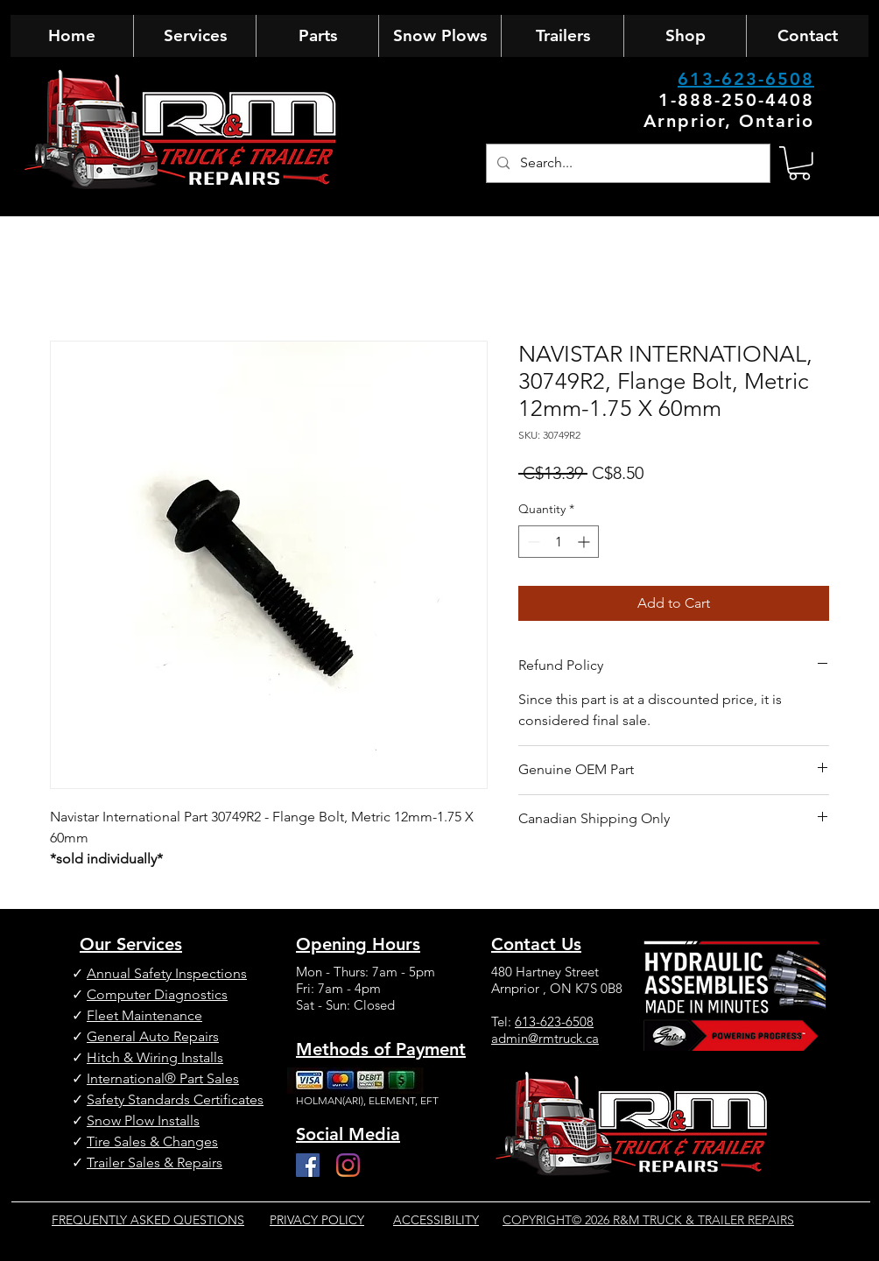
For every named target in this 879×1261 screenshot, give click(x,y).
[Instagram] (348, 1165)
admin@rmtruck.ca (545, 1038)
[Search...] (626, 163)
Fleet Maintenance (144, 1015)
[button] (799, 163)
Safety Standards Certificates (175, 1099)
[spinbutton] (558, 541)
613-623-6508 (746, 78)
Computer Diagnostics (157, 994)
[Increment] (585, 541)
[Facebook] (308, 1165)
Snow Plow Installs (143, 1120)
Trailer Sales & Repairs (154, 1162)
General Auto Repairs (153, 1036)
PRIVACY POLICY (317, 1220)
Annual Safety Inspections (167, 973)
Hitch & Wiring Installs (155, 1057)
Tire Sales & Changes (152, 1141)
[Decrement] (532, 541)
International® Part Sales (163, 1078)
